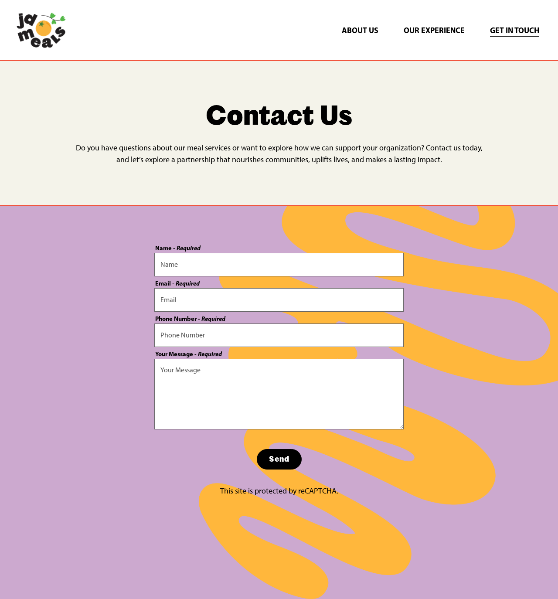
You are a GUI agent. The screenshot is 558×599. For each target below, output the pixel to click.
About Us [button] (360, 30)
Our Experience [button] (434, 30)
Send (279, 459)
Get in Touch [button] (514, 30)
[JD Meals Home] (41, 29)
